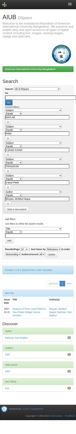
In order (66, 249)
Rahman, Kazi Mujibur (16, 337)
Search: (9, 89)
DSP (7, 354)
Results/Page (12, 249)
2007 (7, 371)
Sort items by (38, 249)
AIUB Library (56, 416)
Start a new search (16, 209)
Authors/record (30, 254)
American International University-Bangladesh (30, 69)
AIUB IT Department (32, 409)
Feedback (70, 416)
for (6, 93)
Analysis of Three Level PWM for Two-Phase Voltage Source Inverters (29, 312)
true (7, 388)
